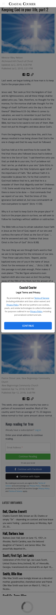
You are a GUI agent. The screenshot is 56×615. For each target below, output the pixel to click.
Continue (28, 326)
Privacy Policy (13, 304)
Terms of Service (41, 298)
